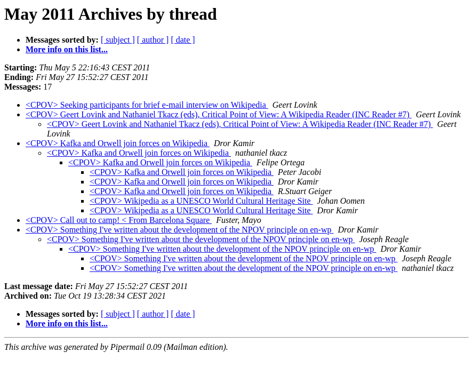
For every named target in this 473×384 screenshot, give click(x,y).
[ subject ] (118, 39)
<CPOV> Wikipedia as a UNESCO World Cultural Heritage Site (201, 200)
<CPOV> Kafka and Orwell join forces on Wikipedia (118, 143)
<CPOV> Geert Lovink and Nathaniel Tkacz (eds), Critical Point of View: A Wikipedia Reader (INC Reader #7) (219, 114)
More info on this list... (67, 49)
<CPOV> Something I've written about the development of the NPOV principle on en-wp (179, 229)
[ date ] (183, 39)
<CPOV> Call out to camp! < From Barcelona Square (119, 220)
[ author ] (153, 39)
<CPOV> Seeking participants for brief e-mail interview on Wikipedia (147, 104)
